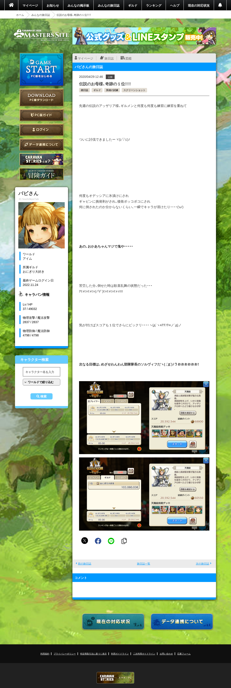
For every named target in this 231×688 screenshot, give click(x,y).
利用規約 (44, 653)
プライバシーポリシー (65, 653)
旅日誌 (109, 58)
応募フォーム (184, 653)
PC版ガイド (41, 115)
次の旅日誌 (202, 563)
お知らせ (53, 5)
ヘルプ (174, 5)
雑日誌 (84, 90)
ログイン (41, 130)
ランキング (153, 5)
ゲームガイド (41, 174)
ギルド (132, 5)
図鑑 (128, 58)
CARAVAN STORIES (115, 678)
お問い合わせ (166, 653)
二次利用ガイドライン (144, 653)
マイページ (30, 5)
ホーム (20, 15)
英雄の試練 (112, 90)
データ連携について (41, 144)
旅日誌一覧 (143, 563)
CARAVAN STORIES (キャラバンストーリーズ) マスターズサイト (41, 35)
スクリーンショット (134, 90)
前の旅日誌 (84, 563)
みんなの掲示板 (78, 5)
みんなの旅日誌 (108, 5)
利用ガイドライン (120, 653)
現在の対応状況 (199, 5)
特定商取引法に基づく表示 (93, 653)
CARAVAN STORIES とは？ (41, 159)
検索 (43, 396)
